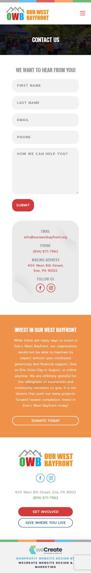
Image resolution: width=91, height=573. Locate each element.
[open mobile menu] (82, 13)
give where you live (45, 522)
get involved (46, 511)
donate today (46, 420)
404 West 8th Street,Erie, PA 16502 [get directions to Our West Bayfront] (45, 268)
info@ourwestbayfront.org (45, 237)
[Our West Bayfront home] (33, 13)
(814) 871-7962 (45, 251)
